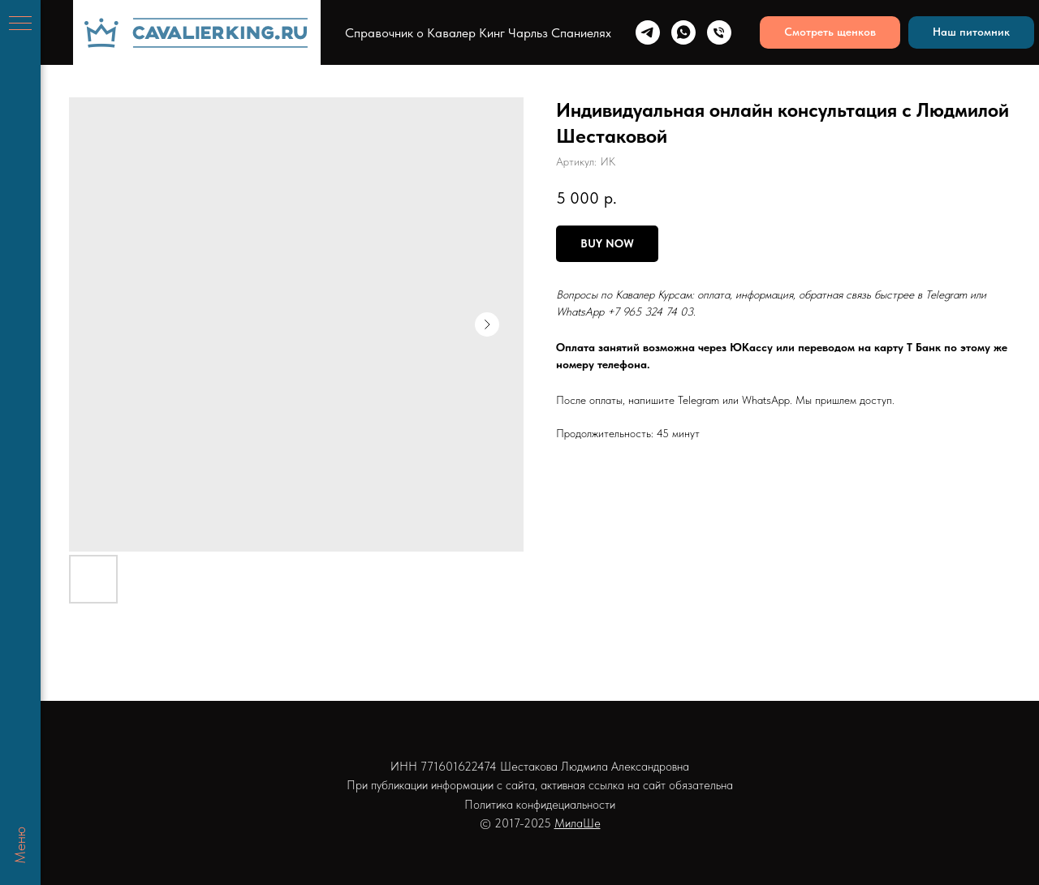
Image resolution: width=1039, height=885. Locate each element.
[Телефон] (719, 32)
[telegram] (648, 32)
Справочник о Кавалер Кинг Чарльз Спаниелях (478, 33)
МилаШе (577, 823)
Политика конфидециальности (539, 804)
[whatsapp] (683, 32)
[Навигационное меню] (20, 24)
